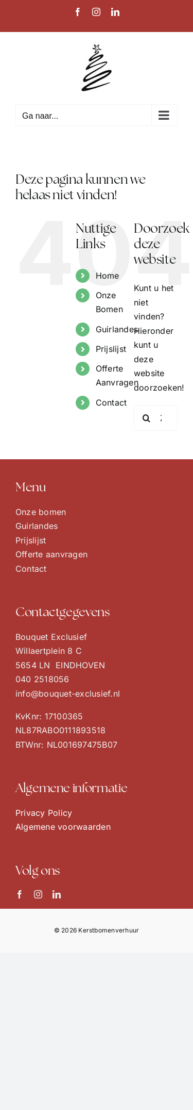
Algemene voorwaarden (63, 827)
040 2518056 (42, 679)
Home (107, 275)
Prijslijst (111, 349)
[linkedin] (56, 894)
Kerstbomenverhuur (108, 930)
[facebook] (19, 894)
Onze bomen (40, 512)
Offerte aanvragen (51, 554)
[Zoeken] (147, 418)
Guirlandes (117, 329)
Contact (111, 402)
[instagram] (38, 894)
